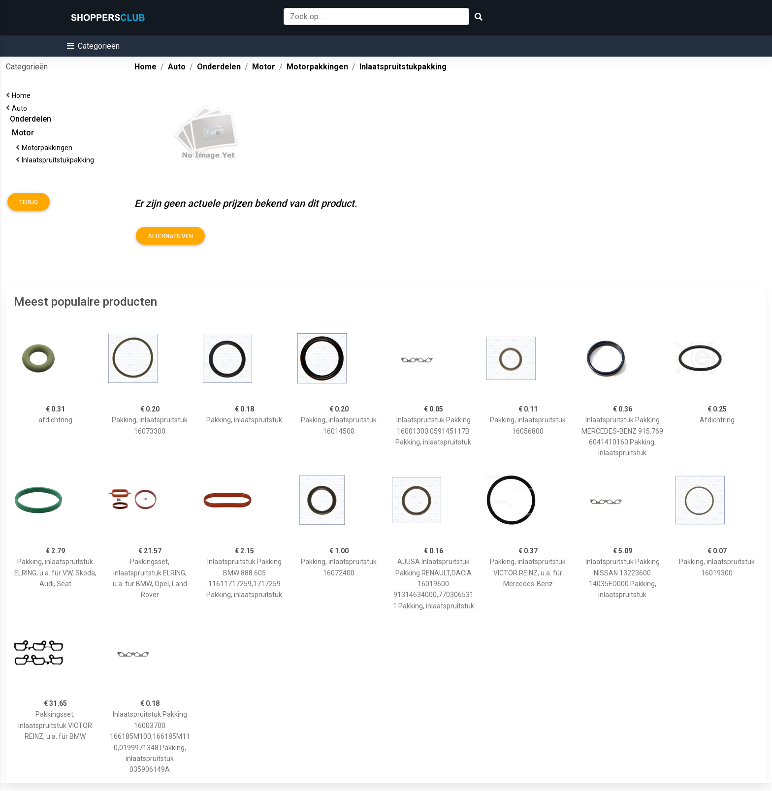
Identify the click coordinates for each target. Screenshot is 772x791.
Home (22, 95)
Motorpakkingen (48, 148)
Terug (28, 202)
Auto (21, 108)
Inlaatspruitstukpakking (59, 160)
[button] (93, 46)
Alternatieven (170, 236)
